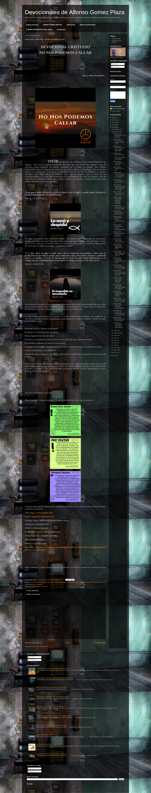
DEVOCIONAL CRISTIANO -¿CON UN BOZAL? (49, 744)
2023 (113, 120)
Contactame (61, 29)
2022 (113, 122)
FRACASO (99, 582)
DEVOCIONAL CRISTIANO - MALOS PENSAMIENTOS (119, 227)
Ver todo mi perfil (115, 111)
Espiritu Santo (79, 582)
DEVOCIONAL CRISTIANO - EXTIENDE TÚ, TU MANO (119, 260)
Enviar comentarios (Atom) (40, 646)
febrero (116, 350)
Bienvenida (71, 25)
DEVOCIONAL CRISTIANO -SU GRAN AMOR (118, 212)
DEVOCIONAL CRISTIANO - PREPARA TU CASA (117, 247)
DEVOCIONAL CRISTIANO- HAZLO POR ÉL (118, 240)
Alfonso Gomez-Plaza (87, 25)
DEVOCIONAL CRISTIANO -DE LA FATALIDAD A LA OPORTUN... (118, 175)
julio (115, 338)
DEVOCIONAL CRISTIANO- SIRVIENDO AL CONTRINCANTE (53, 716)
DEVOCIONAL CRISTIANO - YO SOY (118, 168)
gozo (104, 582)
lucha (30, 584)
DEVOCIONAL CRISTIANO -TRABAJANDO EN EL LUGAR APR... (119, 313)
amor (32, 582)
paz (34, 584)
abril (115, 345)
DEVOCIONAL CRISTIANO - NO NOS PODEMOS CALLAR (55, 582)
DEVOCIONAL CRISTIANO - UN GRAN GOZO (118, 193)
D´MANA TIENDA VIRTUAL (52, 25)
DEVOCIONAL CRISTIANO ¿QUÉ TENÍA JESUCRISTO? (52, 697)
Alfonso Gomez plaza (118, 108)
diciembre (116, 129)
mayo (115, 342)
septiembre (117, 333)
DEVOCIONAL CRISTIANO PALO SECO (47, 735)
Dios (73, 582)
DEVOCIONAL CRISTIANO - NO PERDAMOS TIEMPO (119, 294)
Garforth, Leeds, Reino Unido (39, 586)
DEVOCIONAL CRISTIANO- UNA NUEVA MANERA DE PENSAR (119, 187)
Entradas (114, 64)
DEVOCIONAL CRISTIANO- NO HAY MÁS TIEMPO (119, 266)
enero (115, 352)
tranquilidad (39, 584)
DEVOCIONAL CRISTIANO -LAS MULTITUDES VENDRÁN (119, 149)
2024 (113, 117)
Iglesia (27, 584)
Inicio (67, 643)
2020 (113, 127)
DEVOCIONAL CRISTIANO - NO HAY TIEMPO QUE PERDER (119, 273)
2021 (113, 125)
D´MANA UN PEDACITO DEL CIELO (39, 29)
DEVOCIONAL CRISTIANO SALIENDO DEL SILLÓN (51, 687)
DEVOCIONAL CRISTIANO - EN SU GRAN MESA (118, 207)
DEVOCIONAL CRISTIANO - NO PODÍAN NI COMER (51, 725)
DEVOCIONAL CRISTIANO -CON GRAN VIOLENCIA (119, 299)
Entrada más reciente (33, 643)
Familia (93, 582)
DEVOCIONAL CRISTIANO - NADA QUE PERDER (117, 280)
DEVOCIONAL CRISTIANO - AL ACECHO (118, 163)
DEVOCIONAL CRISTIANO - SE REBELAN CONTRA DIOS (53, 668)
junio (115, 340)
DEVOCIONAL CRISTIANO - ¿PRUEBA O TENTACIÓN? (117, 325)
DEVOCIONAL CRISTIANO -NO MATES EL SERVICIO (118, 234)
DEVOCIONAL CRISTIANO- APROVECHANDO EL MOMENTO (119, 287)
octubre (116, 330)
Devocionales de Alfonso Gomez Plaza (75, 12)
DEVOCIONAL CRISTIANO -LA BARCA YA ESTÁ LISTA (118, 142)
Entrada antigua (100, 643)
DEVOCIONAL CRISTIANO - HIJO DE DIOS (119, 135)
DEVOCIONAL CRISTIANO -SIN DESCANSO (118, 181)
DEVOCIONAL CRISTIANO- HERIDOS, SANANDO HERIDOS (117, 200)
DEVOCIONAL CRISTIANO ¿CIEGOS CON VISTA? (50, 706)
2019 (113, 355)
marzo (115, 347)
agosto (116, 335)
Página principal (32, 25)
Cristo (36, 582)
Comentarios (115, 67)
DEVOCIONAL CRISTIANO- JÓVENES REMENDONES (118, 306)
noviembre (117, 132)
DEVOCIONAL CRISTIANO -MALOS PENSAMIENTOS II (119, 219)
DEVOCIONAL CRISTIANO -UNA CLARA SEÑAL (119, 319)
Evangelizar (87, 582)
